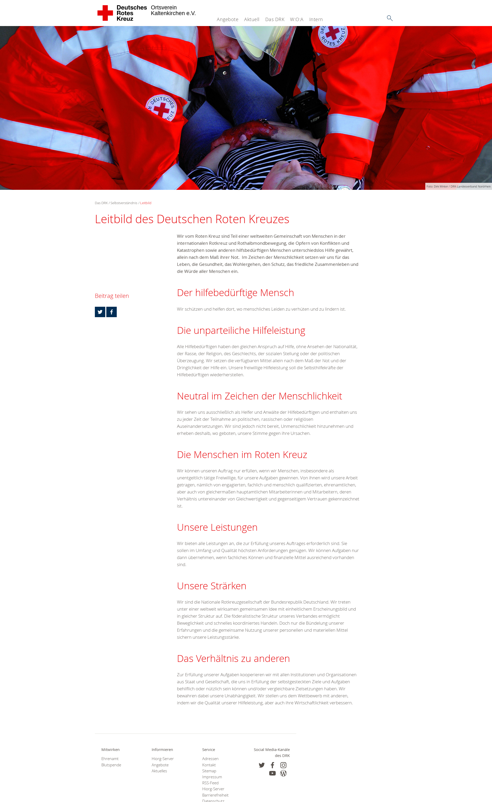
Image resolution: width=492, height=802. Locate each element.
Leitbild (145, 202)
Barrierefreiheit (215, 795)
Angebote (227, 19)
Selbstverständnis (123, 202)
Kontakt (209, 764)
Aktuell (252, 19)
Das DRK (275, 19)
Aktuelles (159, 770)
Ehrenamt (110, 758)
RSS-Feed (210, 782)
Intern (316, 19)
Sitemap (209, 770)
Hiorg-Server (163, 758)
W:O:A (297, 19)
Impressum (212, 776)
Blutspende (111, 764)
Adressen (210, 758)
